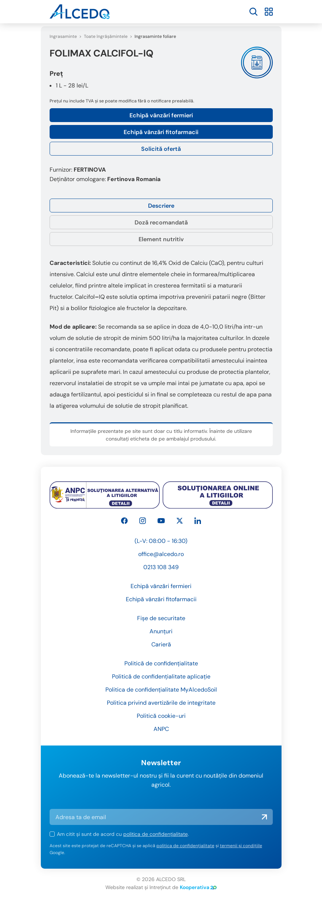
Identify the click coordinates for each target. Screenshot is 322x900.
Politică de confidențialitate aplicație (161, 676)
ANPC (161, 729)
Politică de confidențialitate (161, 663)
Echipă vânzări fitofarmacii (161, 132)
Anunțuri (161, 631)
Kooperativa (198, 887)
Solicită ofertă (161, 149)
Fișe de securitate (161, 618)
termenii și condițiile (241, 846)
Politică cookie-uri (161, 716)
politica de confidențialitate (155, 834)
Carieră (161, 644)
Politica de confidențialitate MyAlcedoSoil (161, 689)
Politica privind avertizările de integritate (161, 703)
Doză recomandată (161, 222)
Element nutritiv (161, 239)
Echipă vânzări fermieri (161, 115)
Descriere (161, 206)
